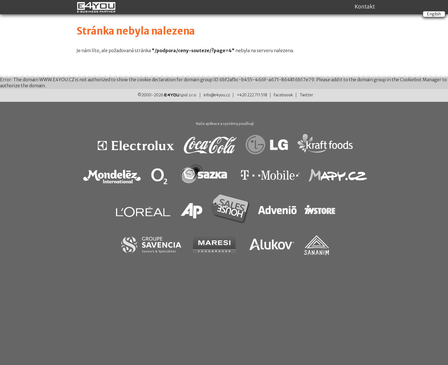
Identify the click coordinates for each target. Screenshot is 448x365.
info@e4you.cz (217, 95)
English (434, 14)
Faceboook (283, 95)
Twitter (306, 95)
